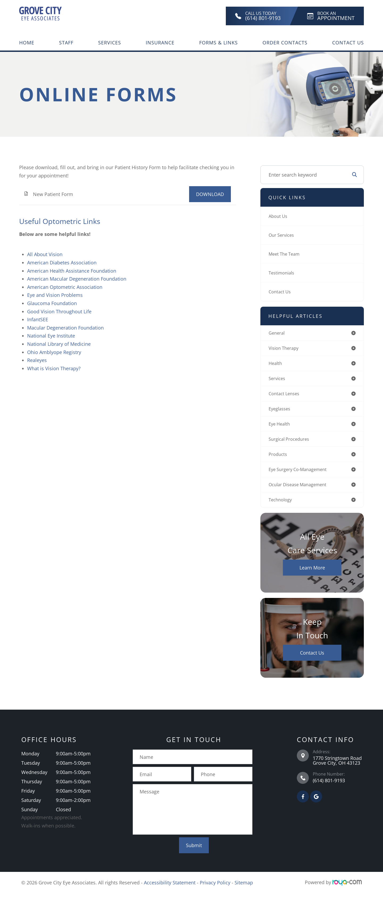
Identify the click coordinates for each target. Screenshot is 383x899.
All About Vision (45, 254)
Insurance (160, 42)
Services (109, 42)
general (277, 333)
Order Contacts (285, 42)
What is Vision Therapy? (54, 368)
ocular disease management (301, 490)
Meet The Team (286, 254)
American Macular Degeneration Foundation (76, 279)
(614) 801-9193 (329, 787)
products (279, 459)
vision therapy (285, 349)
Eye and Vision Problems (55, 295)
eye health (280, 427)
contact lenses (285, 396)
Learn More (312, 574)
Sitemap (244, 888)
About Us (279, 216)
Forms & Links (218, 42)
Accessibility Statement (169, 888)
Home (26, 42)
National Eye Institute (51, 335)
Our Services (283, 235)
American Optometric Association (64, 287)
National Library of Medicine (59, 344)
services (278, 380)
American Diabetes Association (62, 262)
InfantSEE (37, 319)
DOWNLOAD (210, 194)
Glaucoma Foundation (52, 303)
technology (281, 506)
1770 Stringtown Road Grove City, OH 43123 (337, 766)
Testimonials (283, 273)
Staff (66, 42)
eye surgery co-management (301, 474)
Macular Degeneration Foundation (65, 327)
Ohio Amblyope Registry (54, 352)
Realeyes (37, 360)
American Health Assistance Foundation (71, 271)
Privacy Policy (215, 888)
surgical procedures (291, 443)
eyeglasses (281, 412)
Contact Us (348, 42)
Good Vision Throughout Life (59, 311)
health (276, 364)
